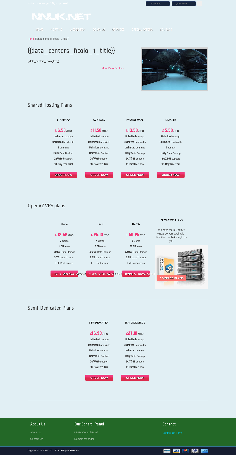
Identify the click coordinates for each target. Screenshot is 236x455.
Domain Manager (84, 438)
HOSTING (56, 29)
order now (63, 174)
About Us (35, 432)
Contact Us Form (172, 432)
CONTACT (166, 29)
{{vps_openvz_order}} (65, 273)
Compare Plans (172, 278)
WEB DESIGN (78, 29)
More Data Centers (113, 68)
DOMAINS (99, 29)
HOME (39, 29)
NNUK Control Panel (86, 432)
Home (31, 38)
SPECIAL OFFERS (142, 29)
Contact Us (36, 438)
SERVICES (118, 29)
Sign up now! (59, 3)
